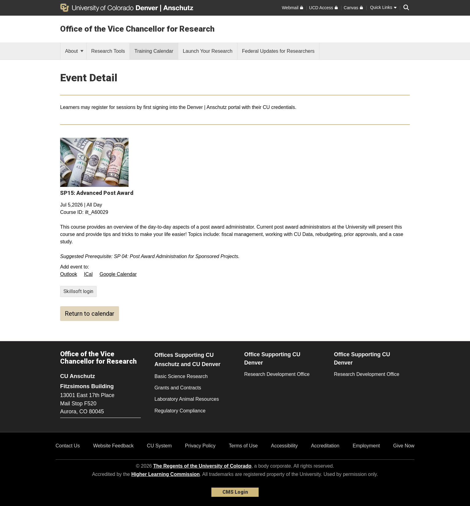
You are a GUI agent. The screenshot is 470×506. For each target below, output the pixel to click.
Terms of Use (243, 445)
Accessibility (284, 445)
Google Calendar (118, 274)
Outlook (68, 274)
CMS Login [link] (235, 492)
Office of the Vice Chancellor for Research (137, 28)
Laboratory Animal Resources (187, 399)
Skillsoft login (78, 291)
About (74, 51)
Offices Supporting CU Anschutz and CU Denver (188, 360)
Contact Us (68, 445)
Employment (366, 445)
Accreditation (325, 445)
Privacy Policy (200, 445)
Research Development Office (277, 374)
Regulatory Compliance (180, 410)
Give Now (403, 445)
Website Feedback (113, 445)
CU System (159, 445)
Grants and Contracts (178, 387)
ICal (88, 274)
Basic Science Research (181, 376)
